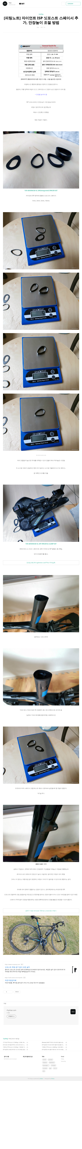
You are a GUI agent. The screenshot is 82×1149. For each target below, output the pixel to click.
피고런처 (45, 1102)
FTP (44, 1105)
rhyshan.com (11, 1044)
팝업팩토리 (51, 1096)
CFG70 (44, 1093)
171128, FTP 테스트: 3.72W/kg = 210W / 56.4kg (14, 1076)
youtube (50, 1093)
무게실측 (53, 1099)
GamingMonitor (46, 1099)
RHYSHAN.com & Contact (10, 1093)
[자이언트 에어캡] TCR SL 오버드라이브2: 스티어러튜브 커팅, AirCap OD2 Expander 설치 (14, 1079)
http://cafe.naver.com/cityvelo (14, 1003)
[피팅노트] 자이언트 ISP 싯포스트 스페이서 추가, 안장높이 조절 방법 (41, 20)
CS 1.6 (55, 1102)
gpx (50, 1102)
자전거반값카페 (10, 1006)
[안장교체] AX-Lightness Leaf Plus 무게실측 (41, 563)
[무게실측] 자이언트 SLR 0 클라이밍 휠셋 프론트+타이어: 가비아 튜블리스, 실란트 (53, 1079)
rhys (11, 3)
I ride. (8, 1047)
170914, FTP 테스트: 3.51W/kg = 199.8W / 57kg (14, 1081)
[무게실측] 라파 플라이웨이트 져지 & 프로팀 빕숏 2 (53, 1083)
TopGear (45, 1096)
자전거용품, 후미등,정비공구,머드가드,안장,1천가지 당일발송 (25, 1008)
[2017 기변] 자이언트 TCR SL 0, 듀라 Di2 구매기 (41, 911)
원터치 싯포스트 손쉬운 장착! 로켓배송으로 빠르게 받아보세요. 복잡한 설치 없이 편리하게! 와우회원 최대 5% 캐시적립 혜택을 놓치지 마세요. (35, 996)
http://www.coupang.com (12, 990)
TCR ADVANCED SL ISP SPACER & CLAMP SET (41, 544)
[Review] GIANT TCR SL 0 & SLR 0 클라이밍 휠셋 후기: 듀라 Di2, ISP (53, 1076)
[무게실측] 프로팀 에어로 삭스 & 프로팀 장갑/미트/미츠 (14, 1083)
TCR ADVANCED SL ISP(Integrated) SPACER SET (41, 191)
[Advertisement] (41, 972)
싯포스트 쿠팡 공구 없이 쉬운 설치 (17, 992)
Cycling (41, 14)
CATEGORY (73, 3)
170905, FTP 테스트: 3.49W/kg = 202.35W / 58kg (53, 1081)
